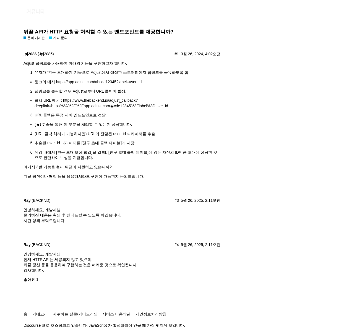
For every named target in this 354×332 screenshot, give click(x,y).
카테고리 (40, 314)
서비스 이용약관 (116, 314)
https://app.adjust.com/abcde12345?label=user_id (99, 82)
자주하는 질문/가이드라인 (75, 314)
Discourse (32, 325)
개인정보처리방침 (151, 314)
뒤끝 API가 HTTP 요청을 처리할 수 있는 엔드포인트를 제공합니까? (98, 32)
